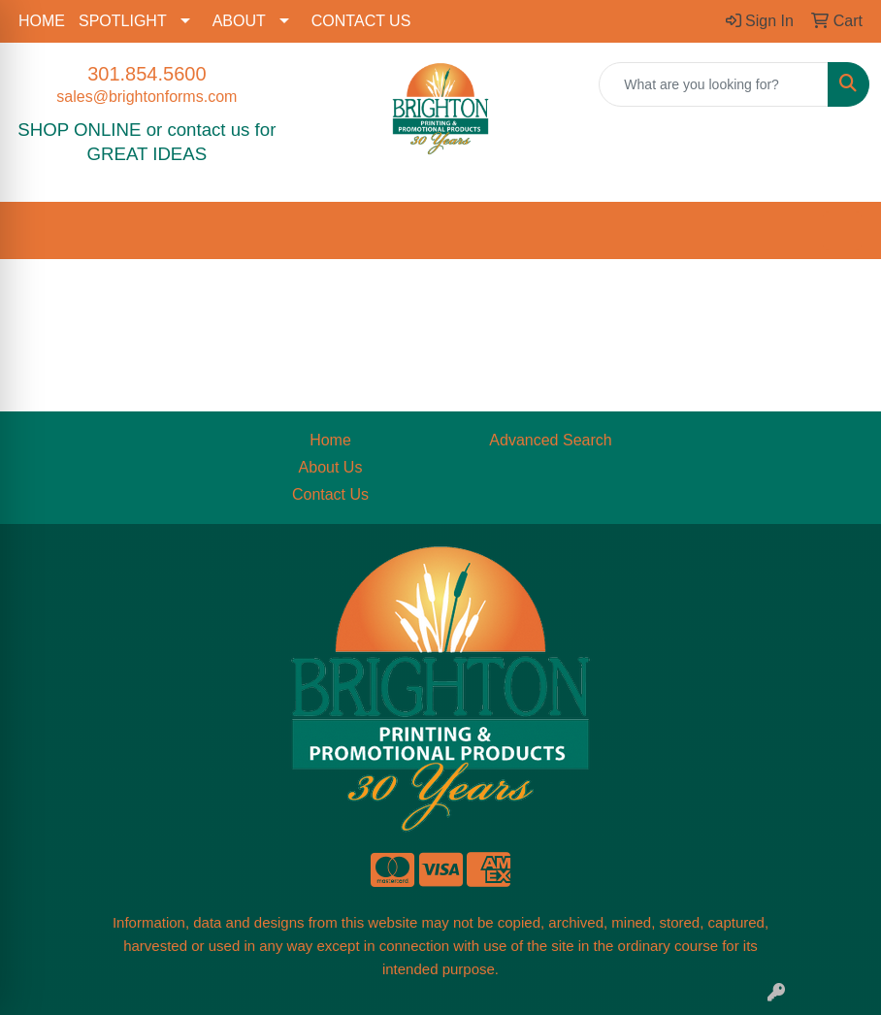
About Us (331, 467)
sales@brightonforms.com (146, 96)
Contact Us (330, 494)
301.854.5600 (146, 73)
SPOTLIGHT (123, 21)
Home (330, 440)
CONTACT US (361, 21)
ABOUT (239, 21)
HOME (41, 21)
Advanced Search (550, 440)
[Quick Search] (714, 84)
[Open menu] (842, 231)
